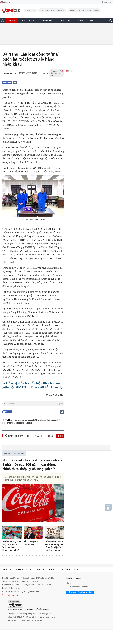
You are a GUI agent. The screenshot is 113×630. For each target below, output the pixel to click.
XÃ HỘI (12, 21)
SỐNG (80, 21)
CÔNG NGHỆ (65, 21)
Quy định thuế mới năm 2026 (52, 10)
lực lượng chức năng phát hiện (27, 420)
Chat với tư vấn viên (80, 592)
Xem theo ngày (16, 436)
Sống (76, 569)
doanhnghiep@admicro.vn (82, 587)
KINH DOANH (47, 21)
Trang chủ (7, 569)
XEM (60, 436)
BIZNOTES (30, 10)
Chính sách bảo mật (10, 595)
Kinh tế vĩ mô (33, 569)
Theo (33, 404)
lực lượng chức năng (24, 423)
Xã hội (46, 73)
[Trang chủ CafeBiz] (2, 20)
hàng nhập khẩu (48, 420)
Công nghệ (64, 569)
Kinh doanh (49, 569)
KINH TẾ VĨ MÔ (28, 21)
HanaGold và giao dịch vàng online (84, 10)
